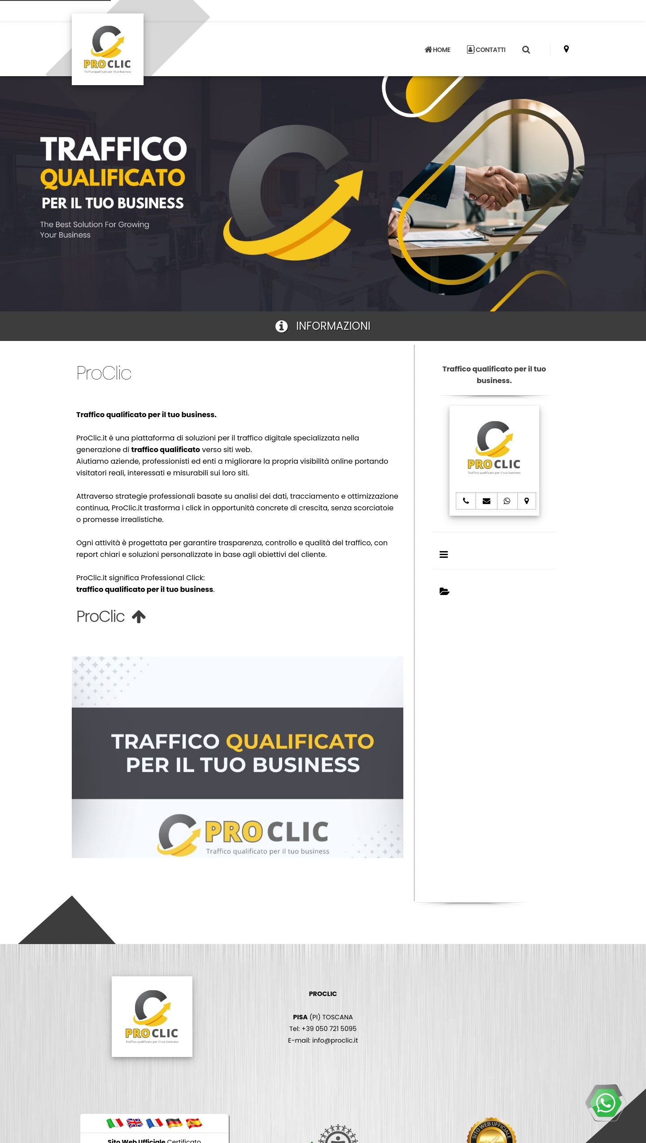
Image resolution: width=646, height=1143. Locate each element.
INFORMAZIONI (323, 326)
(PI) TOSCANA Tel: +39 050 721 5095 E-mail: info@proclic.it (323, 1017)
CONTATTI (486, 49)
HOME (437, 49)
